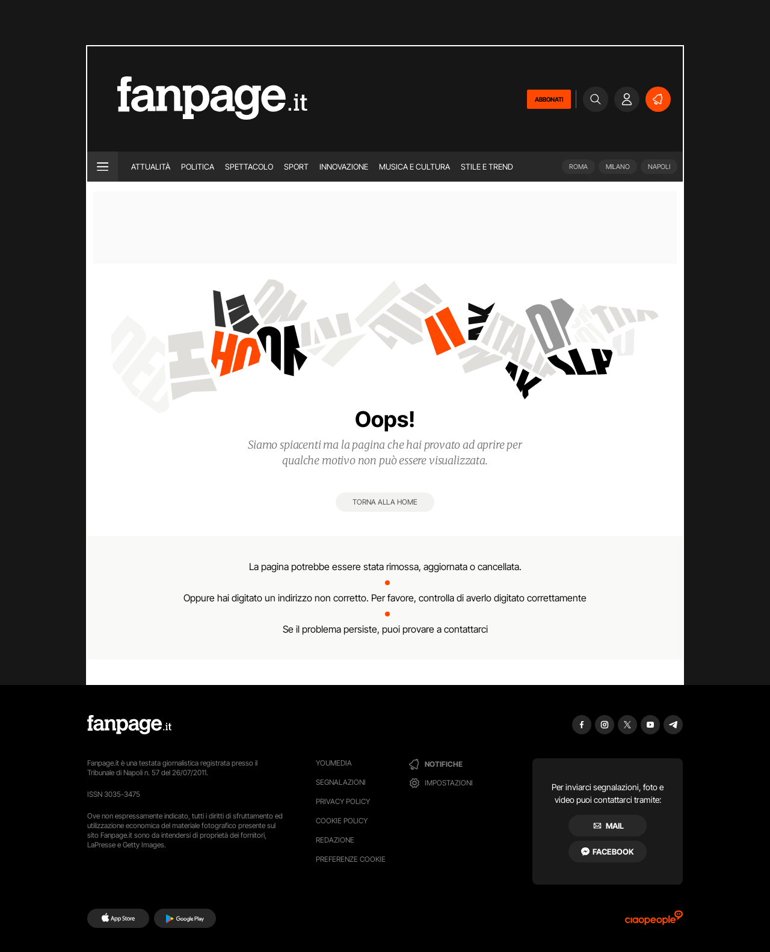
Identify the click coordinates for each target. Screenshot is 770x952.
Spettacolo (249, 166)
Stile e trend (487, 166)
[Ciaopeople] (654, 922)
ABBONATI (549, 99)
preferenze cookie (351, 859)
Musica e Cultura (414, 166)
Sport (296, 166)
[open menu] (102, 167)
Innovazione (343, 166)
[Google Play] (185, 918)
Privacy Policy (343, 801)
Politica (197, 166)
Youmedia (334, 762)
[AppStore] (118, 918)
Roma (578, 166)
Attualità (150, 166)
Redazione (335, 839)
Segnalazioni (341, 782)
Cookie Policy (342, 820)
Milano (618, 166)
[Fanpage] (129, 724)
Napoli (659, 166)
